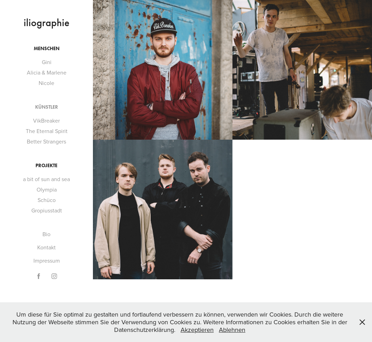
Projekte (46, 166)
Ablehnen (232, 329)
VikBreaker (46, 120)
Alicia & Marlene (46, 72)
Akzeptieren (197, 329)
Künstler (46, 107)
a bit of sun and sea (46, 179)
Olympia (47, 189)
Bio (46, 234)
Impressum (46, 260)
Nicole (46, 83)
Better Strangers (46, 141)
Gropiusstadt (46, 210)
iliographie (46, 22)
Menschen (47, 49)
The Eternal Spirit (47, 131)
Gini (47, 62)
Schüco (47, 200)
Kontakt (46, 247)
